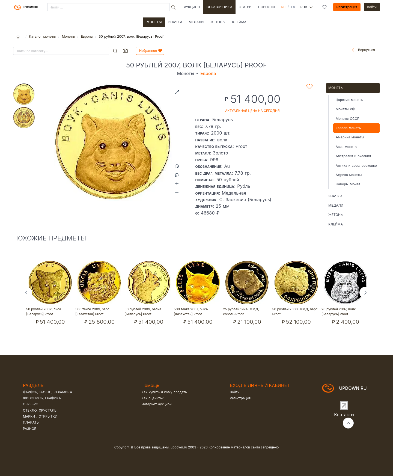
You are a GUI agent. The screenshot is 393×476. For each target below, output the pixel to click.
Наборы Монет (348, 184)
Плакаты (31, 422)
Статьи (245, 7)
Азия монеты (346, 147)
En (293, 7)
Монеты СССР (347, 119)
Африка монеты (349, 175)
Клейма (239, 22)
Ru (283, 7)
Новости (266, 7)
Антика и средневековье (356, 165)
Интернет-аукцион (156, 404)
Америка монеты (350, 137)
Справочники (219, 7)
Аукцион (192, 7)
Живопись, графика (42, 398)
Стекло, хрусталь (39, 410)
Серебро (30, 404)
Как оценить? (152, 398)
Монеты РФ (345, 109)
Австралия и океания (353, 156)
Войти (372, 7)
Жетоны (217, 22)
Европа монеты (349, 128)
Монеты (154, 22)
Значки (175, 22)
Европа (87, 36)
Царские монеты (349, 100)
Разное (29, 429)
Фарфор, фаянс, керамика (47, 392)
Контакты (344, 414)
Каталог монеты (42, 36)
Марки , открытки (40, 416)
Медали (196, 22)
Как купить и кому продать (164, 392)
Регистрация (347, 7)
